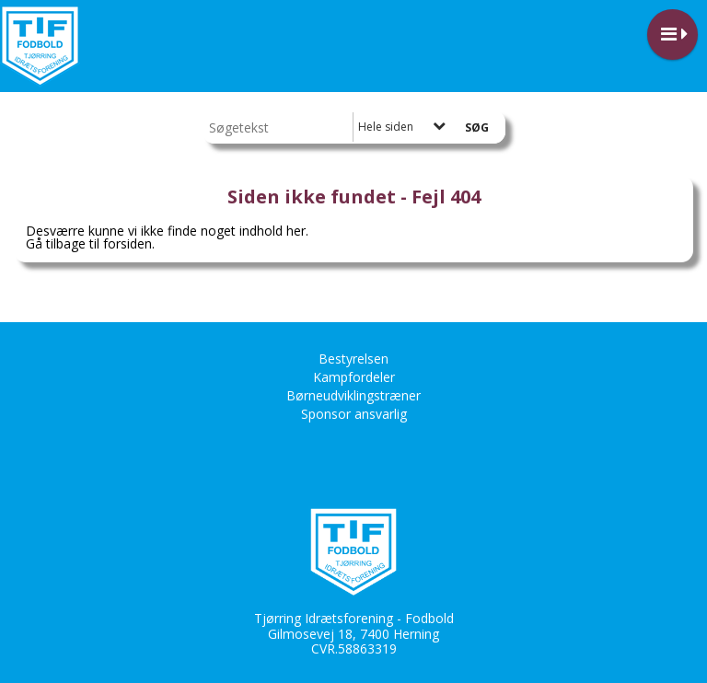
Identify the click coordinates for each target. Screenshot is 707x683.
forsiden (127, 243)
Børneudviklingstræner (353, 395)
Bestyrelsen (353, 358)
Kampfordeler (354, 377)
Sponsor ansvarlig (354, 414)
